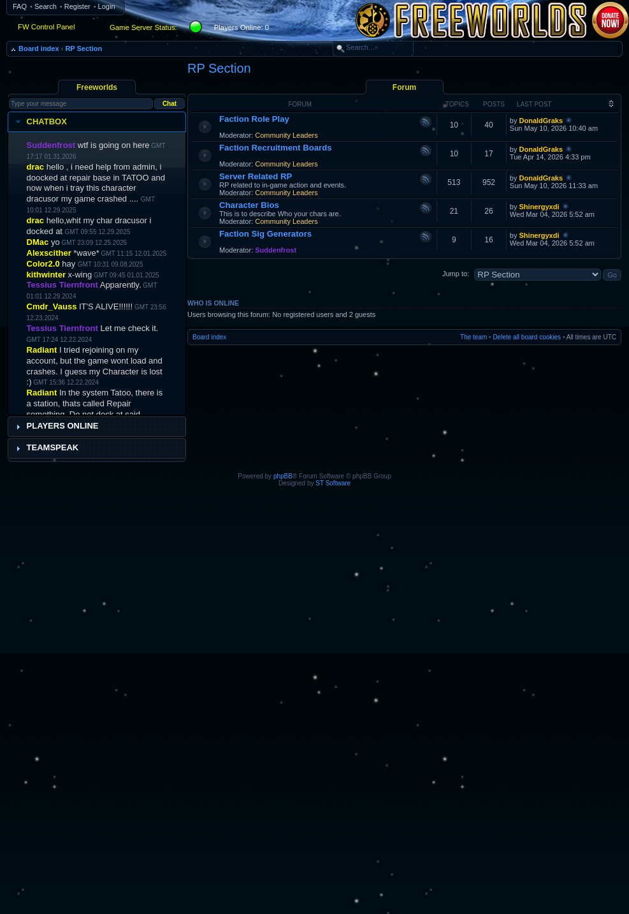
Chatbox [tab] (40, 122)
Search (45, 6)
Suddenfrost (275, 250)
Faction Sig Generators (265, 234)
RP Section (83, 48)
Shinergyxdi (539, 206)
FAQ (20, 6)
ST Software (333, 483)
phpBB (283, 476)
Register (77, 6)
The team (473, 337)
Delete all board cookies (527, 337)
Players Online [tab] (56, 426)
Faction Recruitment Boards (275, 147)
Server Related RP (255, 176)
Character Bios (249, 205)
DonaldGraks (541, 120)
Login (106, 6)
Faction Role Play (254, 119)
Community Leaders (286, 135)
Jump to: (455, 273)
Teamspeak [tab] (46, 448)
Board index (38, 48)
